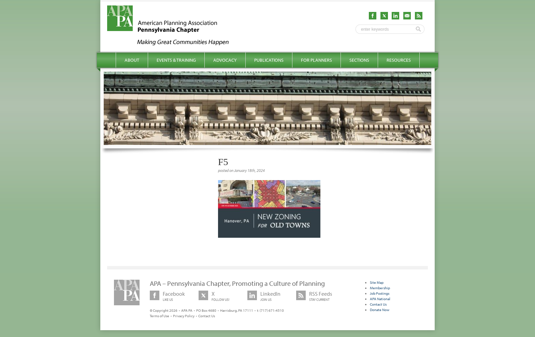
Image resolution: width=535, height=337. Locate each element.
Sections (359, 60)
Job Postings (379, 293)
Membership (380, 287)
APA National (380, 298)
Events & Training (176, 60)
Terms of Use (159, 315)
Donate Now (379, 309)
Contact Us (206, 315)
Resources (399, 60)
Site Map (377, 282)
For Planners (316, 60)
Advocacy (225, 60)
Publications (269, 60)
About (132, 60)
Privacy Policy (183, 315)
